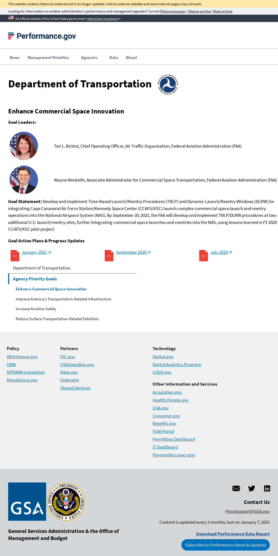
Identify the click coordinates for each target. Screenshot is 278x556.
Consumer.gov (166, 416)
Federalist (69, 380)
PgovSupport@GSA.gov (247, 511)
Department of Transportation (41, 268)
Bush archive (222, 11)
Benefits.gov (164, 423)
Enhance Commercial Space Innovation (51, 288)
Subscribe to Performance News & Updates (225, 545)
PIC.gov (67, 357)
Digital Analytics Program (177, 364)
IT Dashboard (165, 447)
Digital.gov (163, 357)
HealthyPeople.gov (171, 400)
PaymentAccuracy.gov (174, 455)
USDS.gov (162, 372)
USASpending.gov (77, 364)
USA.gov (161, 408)
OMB (11, 364)
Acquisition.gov (167, 392)
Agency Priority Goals (35, 279)
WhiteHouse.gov (22, 357)
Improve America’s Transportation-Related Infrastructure (63, 298)
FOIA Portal (163, 431)
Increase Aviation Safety (36, 308)
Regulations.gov (22, 380)
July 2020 (219, 252)
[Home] (42, 38)
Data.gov (69, 372)
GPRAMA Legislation (26, 372)
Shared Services (75, 388)
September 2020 (131, 252)
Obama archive (199, 11)
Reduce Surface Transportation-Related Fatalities (57, 318)
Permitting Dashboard (174, 439)
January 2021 (34, 252)
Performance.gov (173, 11)
